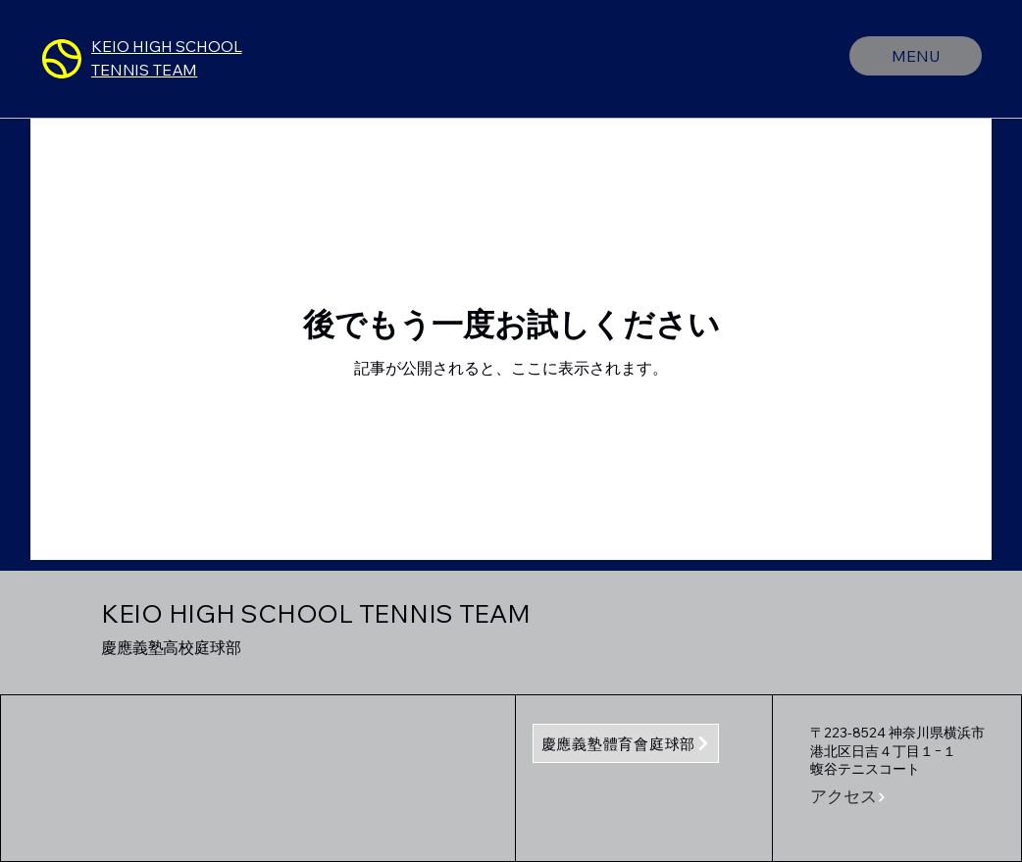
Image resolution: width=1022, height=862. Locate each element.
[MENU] (915, 56)
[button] (854, 797)
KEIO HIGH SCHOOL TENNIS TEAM (316, 613)
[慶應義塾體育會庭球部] (626, 743)
